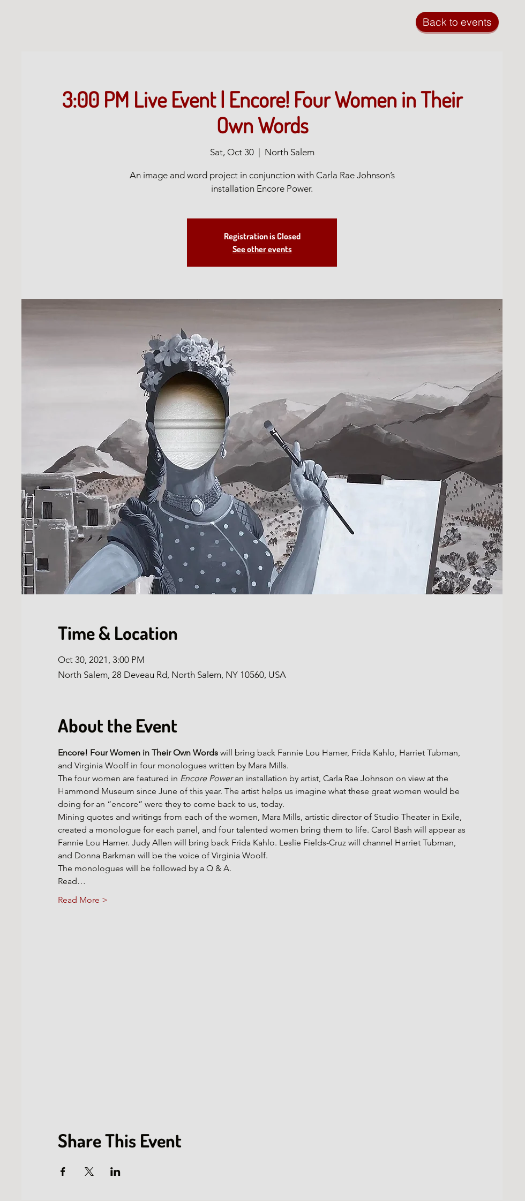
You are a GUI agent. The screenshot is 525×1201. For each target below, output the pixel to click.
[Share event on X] (89, 1171)
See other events (262, 249)
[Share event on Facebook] (63, 1171)
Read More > (83, 900)
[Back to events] (457, 22)
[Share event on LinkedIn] (115, 1171)
